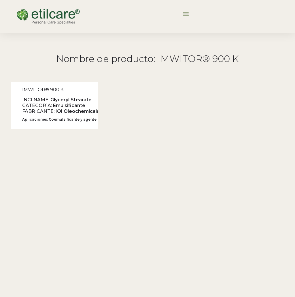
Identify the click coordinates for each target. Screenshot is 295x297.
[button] (185, 13)
